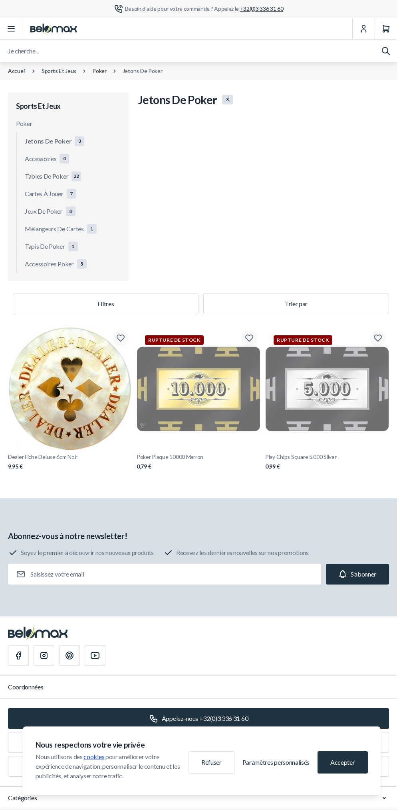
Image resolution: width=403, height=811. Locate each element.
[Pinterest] (69, 655)
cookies (93, 756)
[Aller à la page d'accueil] (53, 28)
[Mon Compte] (363, 29)
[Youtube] (95, 655)
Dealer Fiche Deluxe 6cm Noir (70, 461)
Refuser (211, 762)
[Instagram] (44, 655)
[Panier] (386, 29)
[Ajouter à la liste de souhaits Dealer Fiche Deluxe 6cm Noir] (121, 338)
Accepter (342, 762)
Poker (99, 70)
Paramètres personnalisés (276, 762)
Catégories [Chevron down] (198, 798)
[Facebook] (18, 655)
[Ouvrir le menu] (11, 29)
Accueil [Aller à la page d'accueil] (17, 70)
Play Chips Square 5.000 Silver (327, 461)
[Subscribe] (357, 574)
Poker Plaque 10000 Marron (198, 461)
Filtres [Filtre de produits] (105, 303)
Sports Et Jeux (59, 70)
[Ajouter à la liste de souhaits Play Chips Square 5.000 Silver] (378, 338)
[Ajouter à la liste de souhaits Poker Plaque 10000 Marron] (249, 338)
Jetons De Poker (143, 70)
